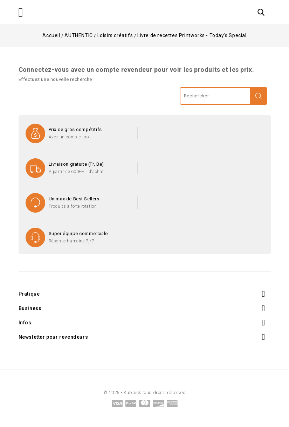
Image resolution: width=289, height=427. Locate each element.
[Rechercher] (223, 96)
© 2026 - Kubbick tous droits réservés (144, 392)
